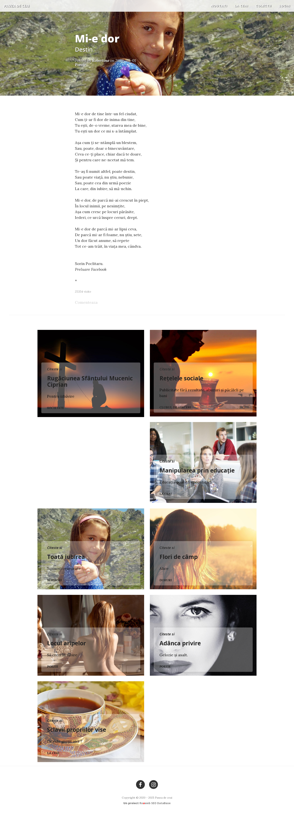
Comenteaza (86, 302)
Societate (55, 408)
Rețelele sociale (181, 378)
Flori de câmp (178, 557)
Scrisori (54, 580)
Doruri (165, 580)
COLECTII (264, 6)
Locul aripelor (66, 643)
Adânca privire (180, 643)
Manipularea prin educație (197, 470)
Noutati (219, 6)
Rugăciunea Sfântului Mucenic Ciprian (90, 381)
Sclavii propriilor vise (76, 729)
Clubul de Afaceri (175, 407)
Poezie (52, 666)
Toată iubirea (66, 557)
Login (284, 6)
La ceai (241, 6)
